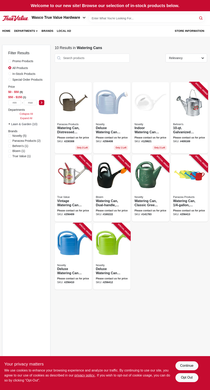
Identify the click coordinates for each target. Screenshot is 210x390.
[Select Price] (41, 102)
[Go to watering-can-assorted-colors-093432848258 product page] (189, 188)
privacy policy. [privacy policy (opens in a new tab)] (85, 375)
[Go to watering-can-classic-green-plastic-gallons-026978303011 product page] (150, 188)
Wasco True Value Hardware (59, 17)
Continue (186, 365)
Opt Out (187, 377)
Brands (47, 30)
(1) (20, 146)
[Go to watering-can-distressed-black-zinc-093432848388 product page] (73, 118)
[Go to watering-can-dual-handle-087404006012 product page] (111, 188)
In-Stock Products (24, 74)
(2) (26, 140)
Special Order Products (27, 80)
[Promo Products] (9, 60)
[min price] (14, 102)
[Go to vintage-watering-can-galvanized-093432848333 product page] (73, 188)
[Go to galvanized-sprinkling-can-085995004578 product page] (189, 118)
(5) (19, 135)
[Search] (201, 18)
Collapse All (26, 113)
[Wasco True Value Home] (15, 18)
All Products (20, 68)
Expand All (26, 118)
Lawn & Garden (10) (24, 124)
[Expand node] (10, 124)
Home (6, 30)
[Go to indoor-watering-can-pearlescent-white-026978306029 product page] (150, 118)
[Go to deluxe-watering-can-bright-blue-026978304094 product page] (73, 256)
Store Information (189, 30)
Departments (24, 30)
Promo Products (22, 61)
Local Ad (64, 30)
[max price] (30, 102)
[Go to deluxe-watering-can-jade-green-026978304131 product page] (111, 256)
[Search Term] (146, 18)
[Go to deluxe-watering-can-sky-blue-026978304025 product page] (111, 118)
